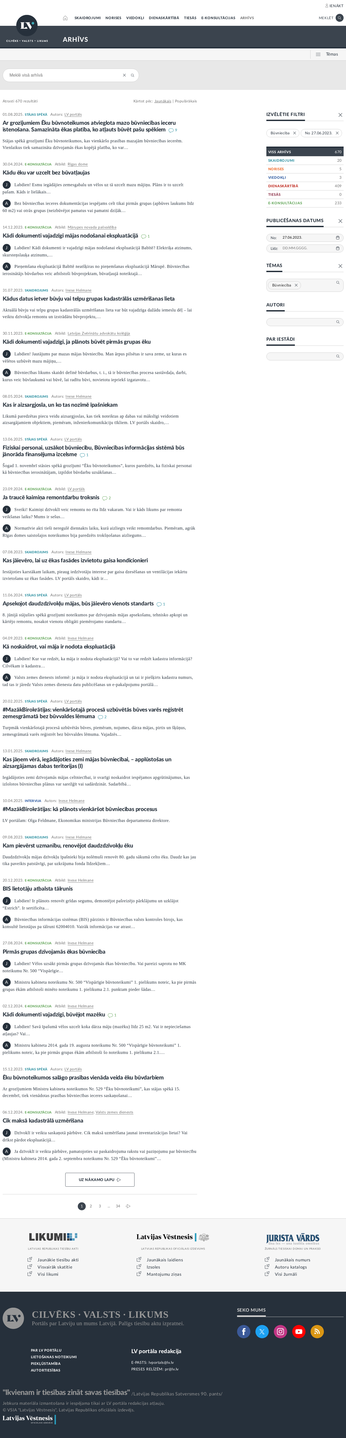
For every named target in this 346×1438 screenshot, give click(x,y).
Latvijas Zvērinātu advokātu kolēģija (99, 333)
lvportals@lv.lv (161, 1363)
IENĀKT (336, 6)
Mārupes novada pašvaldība (92, 227)
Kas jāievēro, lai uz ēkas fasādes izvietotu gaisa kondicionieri (75, 560)
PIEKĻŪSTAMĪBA (46, 1364)
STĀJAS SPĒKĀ (36, 114)
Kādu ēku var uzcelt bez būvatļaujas (46, 173)
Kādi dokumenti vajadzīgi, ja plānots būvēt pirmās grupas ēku (77, 342)
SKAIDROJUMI (88, 18)
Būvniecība (285, 285)
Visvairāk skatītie (55, 1267)
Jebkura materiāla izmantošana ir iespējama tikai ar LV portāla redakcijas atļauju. (84, 1403)
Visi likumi (48, 1274)
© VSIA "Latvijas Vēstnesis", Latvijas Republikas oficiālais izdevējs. (69, 1410)
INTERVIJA (33, 801)
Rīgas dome (78, 164)
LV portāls (73, 115)
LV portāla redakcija (156, 1351)
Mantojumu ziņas (164, 1274)
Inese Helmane (79, 290)
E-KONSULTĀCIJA (38, 164)
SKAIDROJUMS (36, 290)
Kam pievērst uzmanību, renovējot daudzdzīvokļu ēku (68, 846)
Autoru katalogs (291, 1267)
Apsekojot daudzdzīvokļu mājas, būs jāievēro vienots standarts (79, 603)
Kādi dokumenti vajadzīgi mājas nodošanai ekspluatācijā (71, 236)
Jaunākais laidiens (165, 1260)
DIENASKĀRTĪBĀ (164, 18)
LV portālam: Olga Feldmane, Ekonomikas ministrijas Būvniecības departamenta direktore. (86, 820)
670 (18, 101)
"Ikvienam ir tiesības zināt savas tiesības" (66, 1392)
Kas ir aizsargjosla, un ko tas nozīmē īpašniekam (60, 405)
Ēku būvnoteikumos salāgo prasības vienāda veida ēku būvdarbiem (83, 1077)
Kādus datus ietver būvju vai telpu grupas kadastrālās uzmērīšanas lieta (89, 299)
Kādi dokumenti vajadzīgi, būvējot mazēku (55, 1014)
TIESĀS (190, 18)
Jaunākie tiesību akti (58, 1260)
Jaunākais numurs (293, 1260)
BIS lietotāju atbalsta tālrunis (38, 889)
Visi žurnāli (286, 1274)
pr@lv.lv (172, 1369)
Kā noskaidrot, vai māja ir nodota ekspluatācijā (59, 647)
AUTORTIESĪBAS (45, 1370)
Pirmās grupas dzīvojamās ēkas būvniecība (54, 952)
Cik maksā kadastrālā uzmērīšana (43, 1121)
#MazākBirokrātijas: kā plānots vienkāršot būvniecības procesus (80, 809)
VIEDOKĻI (135, 18)
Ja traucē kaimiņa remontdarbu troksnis (52, 497)
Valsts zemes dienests (114, 1112)
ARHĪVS (247, 18)
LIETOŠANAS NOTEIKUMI (54, 1357)
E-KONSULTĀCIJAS (218, 18)
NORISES (113, 18)
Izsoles (153, 1267)
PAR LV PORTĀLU (46, 1350)
